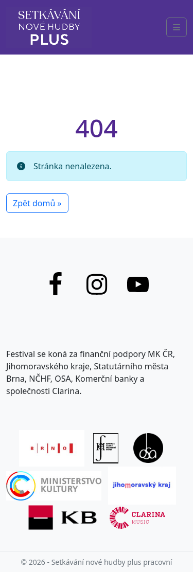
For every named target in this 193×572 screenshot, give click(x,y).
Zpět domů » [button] (37, 203)
